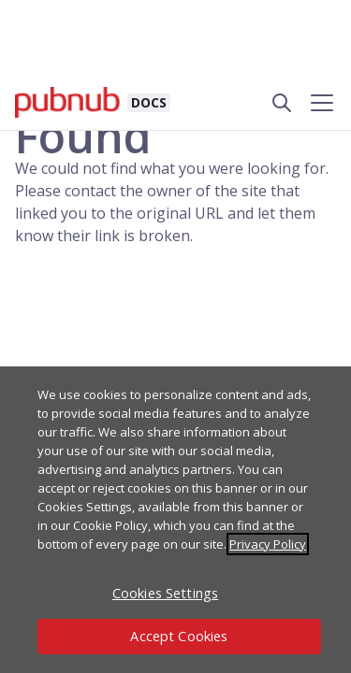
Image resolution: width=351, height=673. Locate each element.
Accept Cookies (178, 636)
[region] (175, 519)
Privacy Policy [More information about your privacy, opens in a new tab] (267, 544)
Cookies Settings (165, 593)
